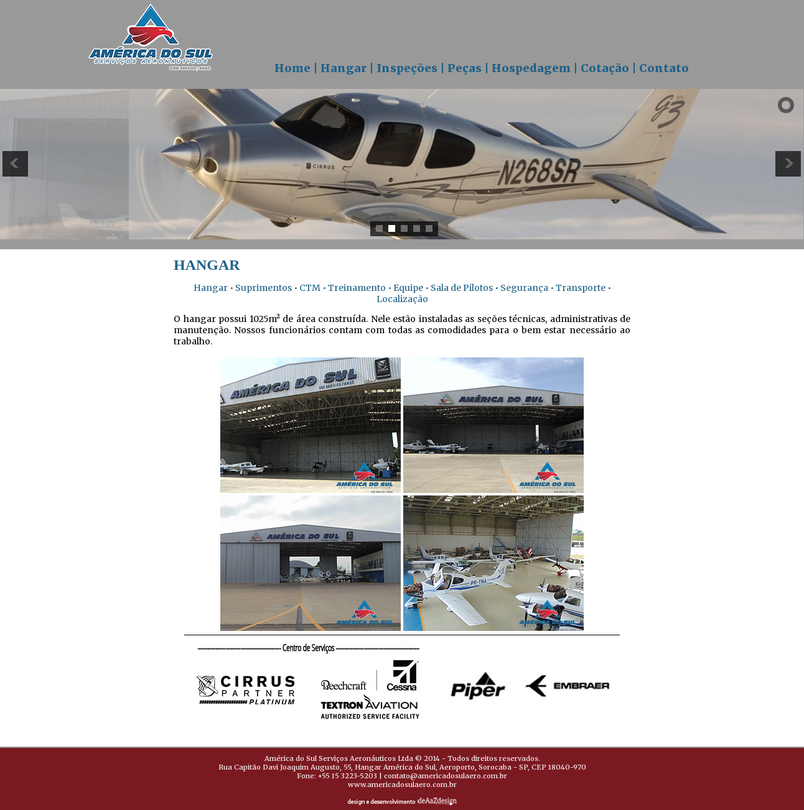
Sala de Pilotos (462, 287)
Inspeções (406, 68)
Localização (402, 299)
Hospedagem (531, 68)
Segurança (524, 287)
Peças (464, 68)
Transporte (579, 287)
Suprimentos (262, 287)
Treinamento (357, 287)
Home (292, 68)
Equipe (407, 287)
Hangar (343, 68)
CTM (308, 287)
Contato (664, 68)
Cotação (605, 68)
